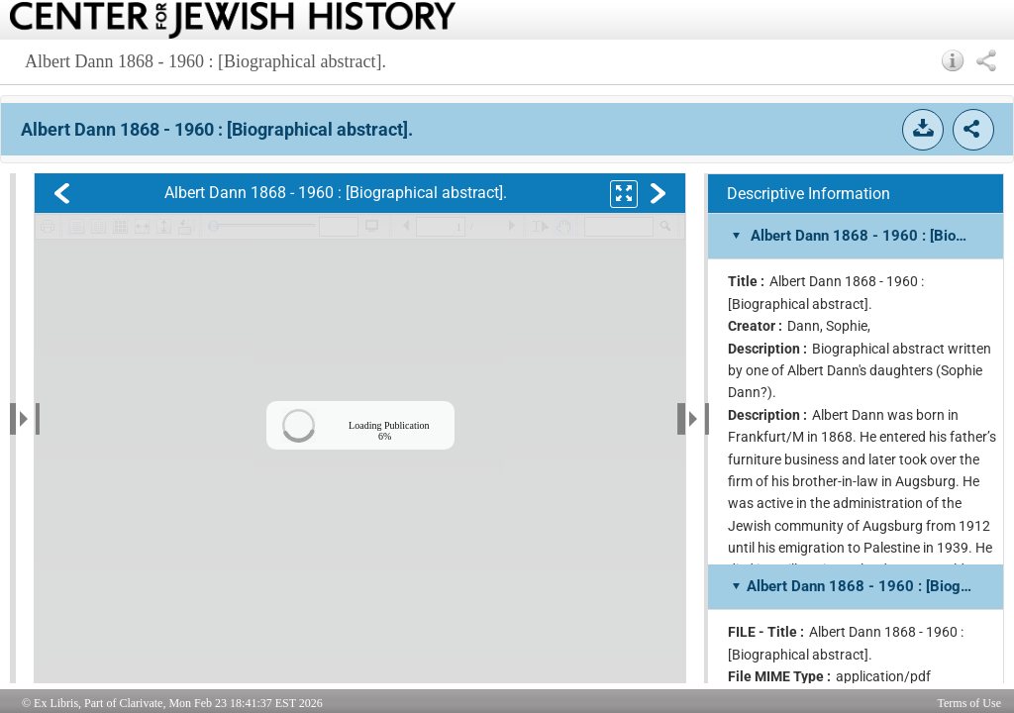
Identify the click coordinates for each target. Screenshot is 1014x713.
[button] (953, 60)
